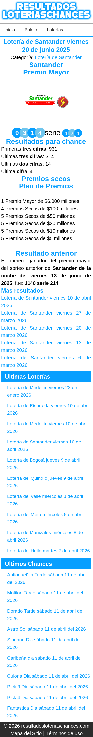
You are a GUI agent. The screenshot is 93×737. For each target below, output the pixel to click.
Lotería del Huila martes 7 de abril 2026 (48, 550)
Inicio (9, 29)
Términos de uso (64, 733)
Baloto (31, 29)
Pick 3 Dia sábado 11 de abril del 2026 (47, 686)
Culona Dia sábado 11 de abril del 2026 (48, 676)
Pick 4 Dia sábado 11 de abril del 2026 (47, 697)
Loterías (55, 29)
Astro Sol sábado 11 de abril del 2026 (46, 629)
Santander (46, 65)
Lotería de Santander (58, 57)
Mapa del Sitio (26, 733)
